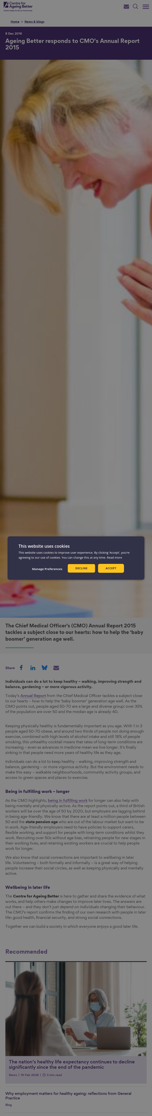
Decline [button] (81, 568)
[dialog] (76, 558)
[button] (47, 568)
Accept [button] (110, 568)
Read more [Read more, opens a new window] (114, 557)
